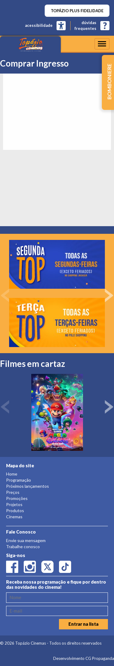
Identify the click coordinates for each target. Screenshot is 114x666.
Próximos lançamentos (27, 486)
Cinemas (14, 516)
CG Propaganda (99, 658)
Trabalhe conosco (23, 546)
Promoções (17, 498)
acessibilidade (39, 25)
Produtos (15, 510)
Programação (18, 480)
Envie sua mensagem (26, 540)
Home (11, 473)
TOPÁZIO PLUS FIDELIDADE (77, 10)
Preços (12, 492)
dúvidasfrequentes (85, 25)
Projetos (14, 504)
